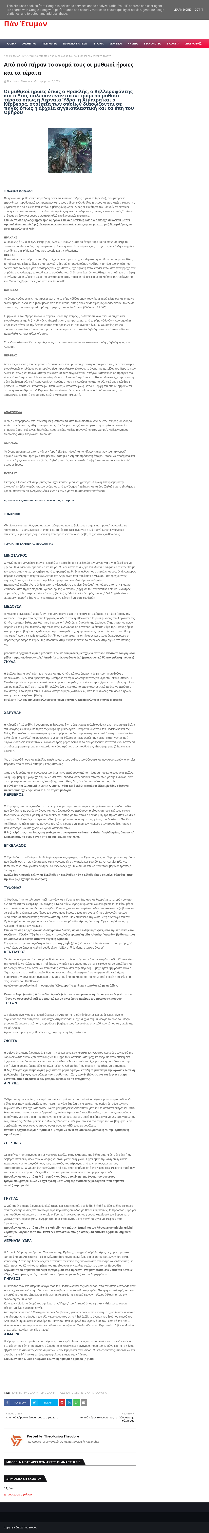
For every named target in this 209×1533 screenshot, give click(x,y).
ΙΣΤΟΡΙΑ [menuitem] (98, 43)
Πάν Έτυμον (25, 24)
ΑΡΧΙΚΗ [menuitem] (11, 43)
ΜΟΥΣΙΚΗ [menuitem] (115, 43)
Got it (199, 9)
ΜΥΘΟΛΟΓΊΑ (29, 56)
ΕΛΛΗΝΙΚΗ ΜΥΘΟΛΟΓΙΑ (25, 1392)
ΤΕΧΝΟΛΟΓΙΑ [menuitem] (152, 43)
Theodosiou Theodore (19, 81)
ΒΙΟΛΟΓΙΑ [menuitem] (173, 43)
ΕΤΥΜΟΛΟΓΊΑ (48, 1392)
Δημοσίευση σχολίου (18, 1494)
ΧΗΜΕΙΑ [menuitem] (133, 43)
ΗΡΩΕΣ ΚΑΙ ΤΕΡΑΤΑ (68, 1392)
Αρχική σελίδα (12, 56)
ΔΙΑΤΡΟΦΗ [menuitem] (192, 43)
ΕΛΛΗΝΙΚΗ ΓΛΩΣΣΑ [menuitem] (75, 43)
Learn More (182, 9)
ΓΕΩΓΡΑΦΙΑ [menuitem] (49, 43)
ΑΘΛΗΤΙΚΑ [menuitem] (29, 43)
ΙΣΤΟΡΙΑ (85, 1392)
